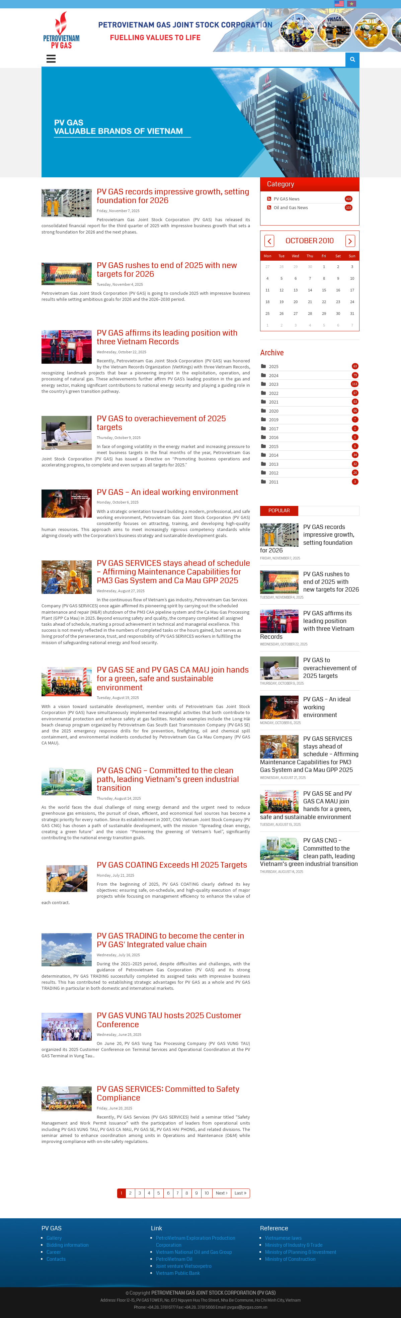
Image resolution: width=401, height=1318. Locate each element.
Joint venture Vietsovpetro (184, 1266)
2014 (273, 455)
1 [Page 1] (121, 1193)
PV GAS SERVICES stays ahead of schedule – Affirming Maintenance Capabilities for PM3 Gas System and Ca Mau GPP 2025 (67, 577)
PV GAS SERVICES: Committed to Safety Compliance (67, 1098)
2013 (273, 464)
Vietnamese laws (283, 1238)
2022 (273, 393)
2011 (273, 482)
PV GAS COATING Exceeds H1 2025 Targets (67, 878)
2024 (273, 375)
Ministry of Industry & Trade (294, 1245)
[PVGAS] (62, 30)
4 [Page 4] (149, 1193)
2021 (273, 402)
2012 (273, 473)
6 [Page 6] (168, 1193)
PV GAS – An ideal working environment (67, 504)
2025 (273, 366)
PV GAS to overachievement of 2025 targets (67, 433)
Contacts (56, 1259)
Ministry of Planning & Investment (300, 1252)
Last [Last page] (239, 1193)
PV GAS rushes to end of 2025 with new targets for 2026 (67, 274)
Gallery (54, 1238)
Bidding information (68, 1245)
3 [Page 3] (140, 1193)
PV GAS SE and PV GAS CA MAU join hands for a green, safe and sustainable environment (67, 681)
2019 (273, 420)
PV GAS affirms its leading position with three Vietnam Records (67, 347)
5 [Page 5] (158, 1193)
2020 (273, 411)
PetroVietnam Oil (174, 1259)
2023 (273, 384)
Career (54, 1252)
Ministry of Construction (290, 1259)
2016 (273, 437)
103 (348, 207)
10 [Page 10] (207, 1193)
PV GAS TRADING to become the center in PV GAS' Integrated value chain (67, 949)
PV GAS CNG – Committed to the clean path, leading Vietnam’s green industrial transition (67, 781)
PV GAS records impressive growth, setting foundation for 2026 (67, 203)
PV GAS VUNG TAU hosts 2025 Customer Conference (67, 1027)
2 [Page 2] (130, 1193)
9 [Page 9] (196, 1193)
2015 (273, 446)
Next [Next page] (220, 1193)
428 (348, 198)
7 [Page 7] (177, 1193)
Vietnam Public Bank (178, 1273)
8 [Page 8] (186, 1193)
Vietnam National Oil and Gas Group (194, 1252)
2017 (273, 429)
